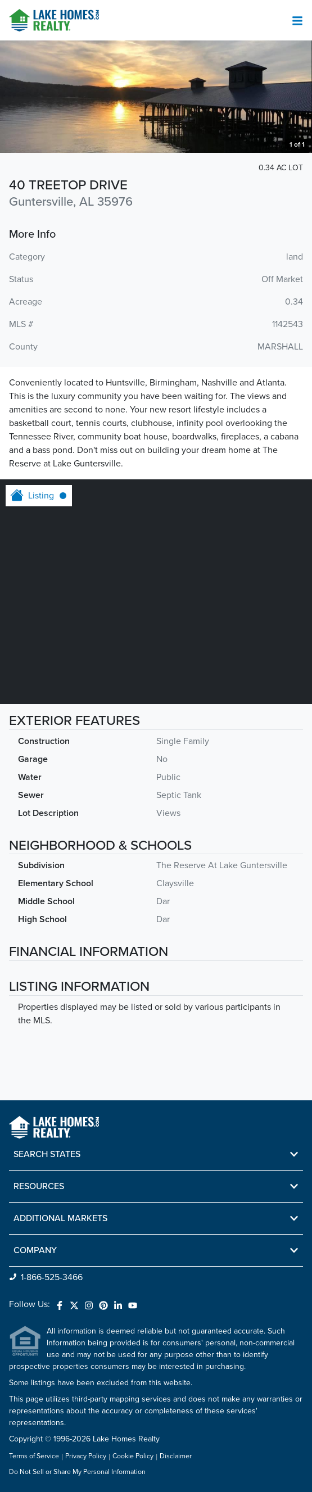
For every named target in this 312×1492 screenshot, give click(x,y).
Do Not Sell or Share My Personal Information (77, 1472)
